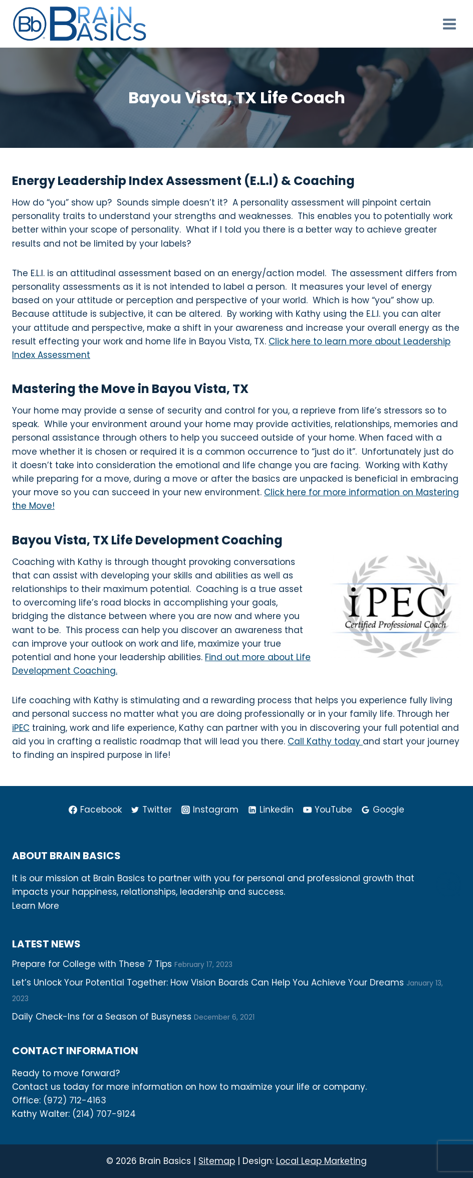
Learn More (35, 906)
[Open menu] (449, 24)
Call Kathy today (325, 741)
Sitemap (216, 1161)
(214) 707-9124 (104, 1114)
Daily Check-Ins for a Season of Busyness (101, 1017)
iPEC (21, 728)
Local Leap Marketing (321, 1161)
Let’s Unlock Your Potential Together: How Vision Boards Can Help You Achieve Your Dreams (208, 982)
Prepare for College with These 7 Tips (92, 964)
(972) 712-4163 (74, 1100)
